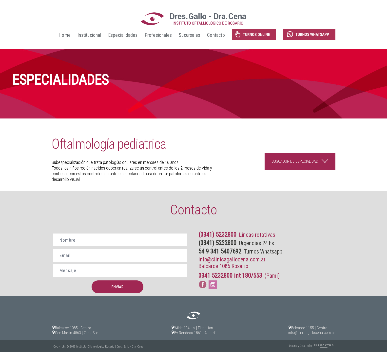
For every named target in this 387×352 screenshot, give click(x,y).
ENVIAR (117, 287)
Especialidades (123, 35)
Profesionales (158, 35)
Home (64, 35)
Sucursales (189, 35)
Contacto (216, 35)
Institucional (89, 35)
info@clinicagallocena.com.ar (232, 259)
